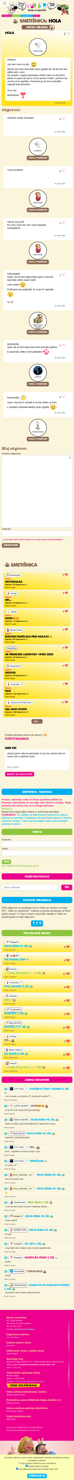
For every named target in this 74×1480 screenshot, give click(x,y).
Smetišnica (29, 21)
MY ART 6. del (35, 1244)
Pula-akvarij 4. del (18, 986)
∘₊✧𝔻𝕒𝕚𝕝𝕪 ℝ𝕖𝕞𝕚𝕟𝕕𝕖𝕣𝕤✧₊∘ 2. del (24, 973)
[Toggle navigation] (4, 3)
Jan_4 (10, 1000)
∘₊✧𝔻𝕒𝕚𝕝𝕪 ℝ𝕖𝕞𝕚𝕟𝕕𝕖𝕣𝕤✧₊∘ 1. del (24, 1067)
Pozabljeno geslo (29, 865)
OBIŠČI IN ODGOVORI (19, 774)
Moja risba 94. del (18, 946)
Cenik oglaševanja (23, 1385)
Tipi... (9, 1040)
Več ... (37, 721)
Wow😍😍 (39, 1106)
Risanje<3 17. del (17, 1027)
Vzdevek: (6, 839)
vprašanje (38, 1161)
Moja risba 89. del (51, 1175)
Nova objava (37, 27)
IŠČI (67, 887)
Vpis (6, 862)
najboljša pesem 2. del (41, 1258)
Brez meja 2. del (40, 1202)
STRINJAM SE (37, 1476)
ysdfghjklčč (36, 1271)
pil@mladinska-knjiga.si (24, 1329)
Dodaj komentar (37, 158)
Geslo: (5, 848)
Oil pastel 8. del (16, 1054)
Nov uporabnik (10, 865)
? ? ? (37, 923)
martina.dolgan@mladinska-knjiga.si (30, 1381)
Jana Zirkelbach (13, 1337)
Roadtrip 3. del (16, 1013)
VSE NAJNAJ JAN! (16, 959)
